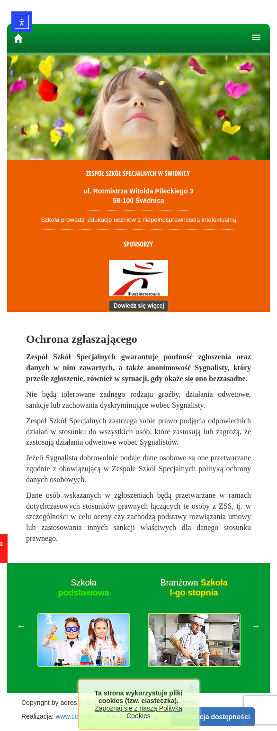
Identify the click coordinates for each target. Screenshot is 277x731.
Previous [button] (21, 625)
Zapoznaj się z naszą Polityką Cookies (138, 712)
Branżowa (193, 588)
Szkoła (83, 588)
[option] (83, 626)
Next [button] (255, 625)
